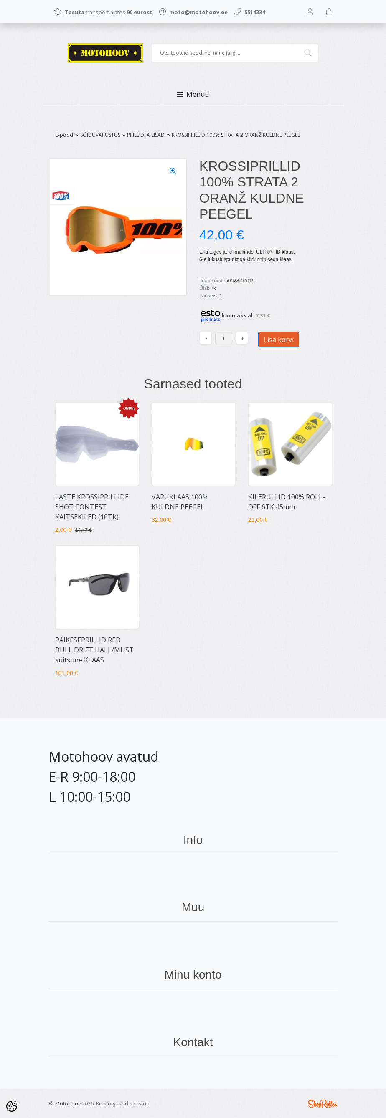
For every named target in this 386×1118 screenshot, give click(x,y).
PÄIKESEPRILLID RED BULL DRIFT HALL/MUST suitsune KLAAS (94, 650)
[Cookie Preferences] (11, 1106)
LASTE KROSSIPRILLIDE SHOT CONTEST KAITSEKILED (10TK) (92, 506)
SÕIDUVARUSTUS (100, 134)
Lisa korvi (279, 339)
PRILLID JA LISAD (146, 134)
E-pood (64, 134)
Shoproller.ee (322, 1104)
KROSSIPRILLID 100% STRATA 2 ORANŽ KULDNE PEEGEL (236, 134)
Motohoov (68, 1103)
